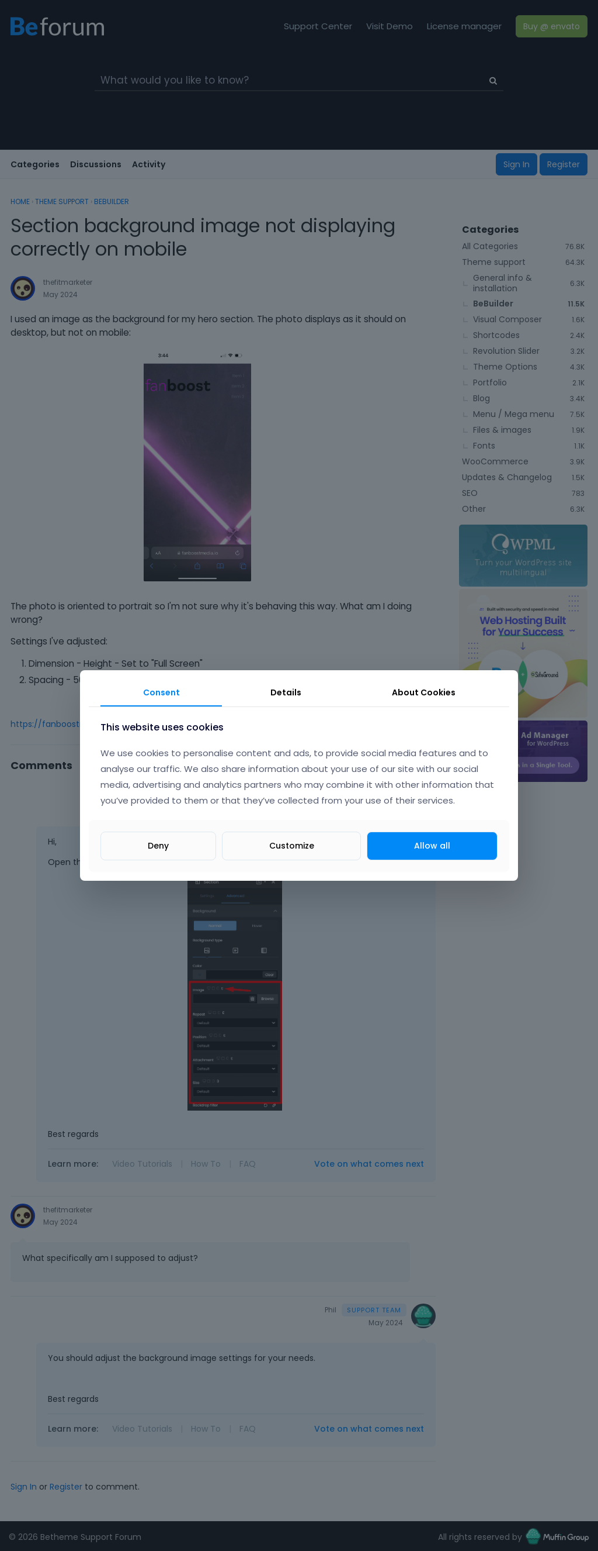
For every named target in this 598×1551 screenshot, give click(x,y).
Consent (161, 692)
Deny (158, 846)
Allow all (432, 846)
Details (285, 692)
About (424, 692)
